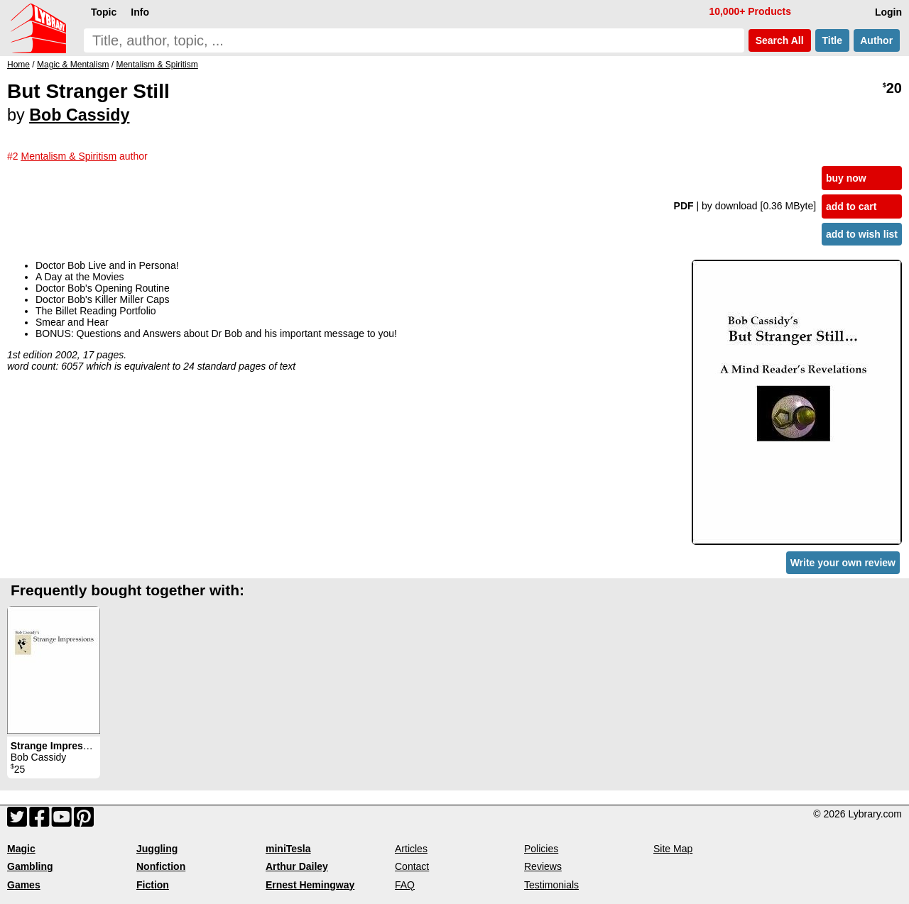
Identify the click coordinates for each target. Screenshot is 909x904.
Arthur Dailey (297, 866)
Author (877, 40)
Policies (541, 848)
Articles (411, 848)
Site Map (672, 848)
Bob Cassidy (79, 115)
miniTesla (288, 848)
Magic (21, 848)
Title (832, 40)
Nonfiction (160, 866)
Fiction (152, 885)
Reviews (543, 866)
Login (888, 12)
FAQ (405, 885)
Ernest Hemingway (310, 885)
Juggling (157, 848)
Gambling (30, 866)
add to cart (851, 206)
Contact (412, 866)
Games (23, 885)
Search (780, 40)
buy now (846, 178)
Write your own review (843, 562)
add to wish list (862, 234)
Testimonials (551, 885)
